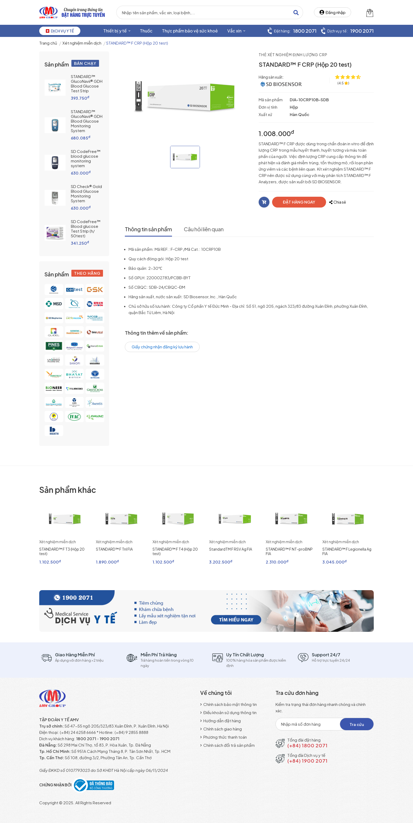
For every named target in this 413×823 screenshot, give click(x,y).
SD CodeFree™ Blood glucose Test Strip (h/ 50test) (85, 228)
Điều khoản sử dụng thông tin (228, 712)
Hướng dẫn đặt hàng (220, 720)
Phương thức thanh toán (223, 736)
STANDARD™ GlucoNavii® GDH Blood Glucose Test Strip (86, 83)
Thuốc (146, 30)
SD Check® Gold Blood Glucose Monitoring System (86, 193)
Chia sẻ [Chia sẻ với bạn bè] (337, 202)
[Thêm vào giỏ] (264, 202)
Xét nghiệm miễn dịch (81, 42)
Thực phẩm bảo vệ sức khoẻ (190, 30)
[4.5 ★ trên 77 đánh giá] (343, 83)
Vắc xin (236, 30)
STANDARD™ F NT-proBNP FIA (289, 551)
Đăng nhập (332, 12)
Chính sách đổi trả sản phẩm (227, 745)
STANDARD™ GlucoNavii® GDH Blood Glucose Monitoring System (86, 121)
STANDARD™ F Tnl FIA (114, 549)
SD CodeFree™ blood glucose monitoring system (85, 158)
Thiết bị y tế (116, 30)
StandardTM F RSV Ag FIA (230, 549)
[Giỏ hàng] (370, 12)
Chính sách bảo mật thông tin (228, 704)
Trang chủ (48, 42)
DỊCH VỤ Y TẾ (60, 30)
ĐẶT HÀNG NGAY (299, 201)
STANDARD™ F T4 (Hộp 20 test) (175, 551)
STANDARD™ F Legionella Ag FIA (346, 551)
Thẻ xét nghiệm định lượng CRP (293, 54)
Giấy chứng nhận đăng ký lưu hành (162, 346)
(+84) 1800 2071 (307, 745)
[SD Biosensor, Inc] (281, 83)
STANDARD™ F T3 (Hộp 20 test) (62, 551)
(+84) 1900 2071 (307, 761)
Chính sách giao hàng (221, 728)
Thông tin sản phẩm (148, 229)
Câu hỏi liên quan (204, 229)
